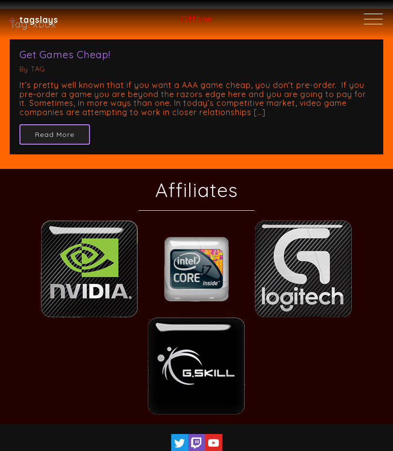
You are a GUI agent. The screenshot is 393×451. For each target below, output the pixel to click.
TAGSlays (38, 19)
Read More (54, 134)
